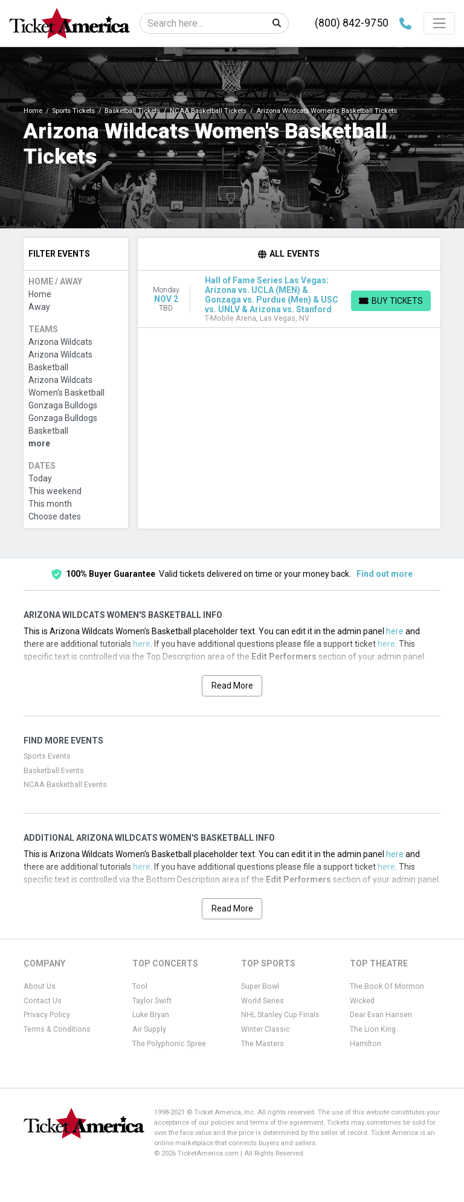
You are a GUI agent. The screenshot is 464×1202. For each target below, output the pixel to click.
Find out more (384, 574)
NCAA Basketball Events (65, 784)
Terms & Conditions (57, 1029)
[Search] (203, 23)
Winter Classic (265, 1029)
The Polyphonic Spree (169, 1044)
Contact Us (43, 1001)
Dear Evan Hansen (381, 1015)
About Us (40, 986)
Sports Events (47, 756)
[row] (289, 299)
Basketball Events (54, 771)
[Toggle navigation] (439, 23)
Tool (139, 986)
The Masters (262, 1044)
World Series (262, 1001)
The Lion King (373, 1029)
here (395, 631)
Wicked (362, 1001)
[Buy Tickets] (391, 301)
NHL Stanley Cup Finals (280, 1015)
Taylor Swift (152, 1001)
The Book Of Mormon (387, 986)
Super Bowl (260, 986)
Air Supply (149, 1029)
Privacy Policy (47, 1015)
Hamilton (365, 1044)
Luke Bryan (150, 1015)
